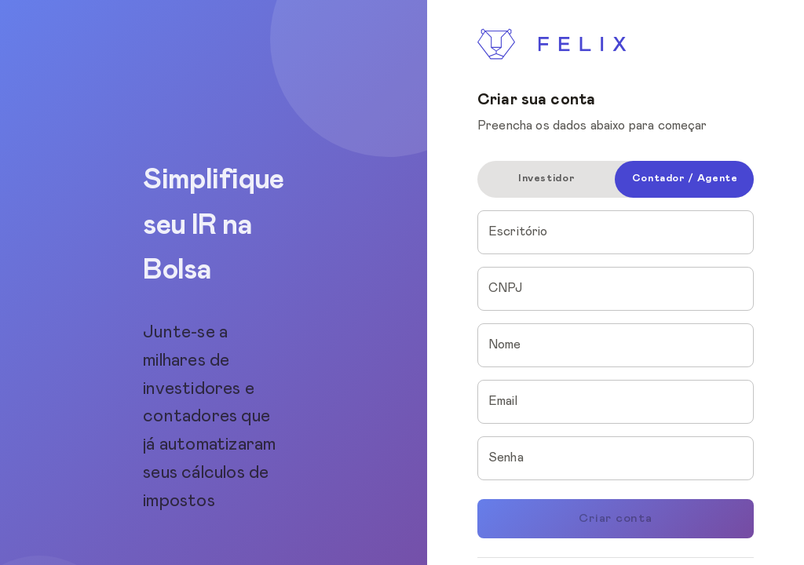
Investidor (546, 178)
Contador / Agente (685, 178)
